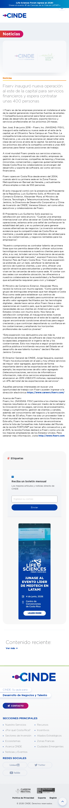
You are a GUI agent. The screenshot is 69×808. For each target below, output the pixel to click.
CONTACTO (16, 706)
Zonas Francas (45, 741)
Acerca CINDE (13, 746)
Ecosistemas (12, 741)
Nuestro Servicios (15, 725)
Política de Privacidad (23, 798)
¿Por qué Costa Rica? (17, 730)
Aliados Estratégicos (49, 736)
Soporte (42, 798)
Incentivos (43, 730)
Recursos (42, 725)
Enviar (34, 507)
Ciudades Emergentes (50, 746)
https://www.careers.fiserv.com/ (45, 392)
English (53, 798)
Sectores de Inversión (18, 736)
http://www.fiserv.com (52, 435)
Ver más (10, 648)
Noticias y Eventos (16, 752)
